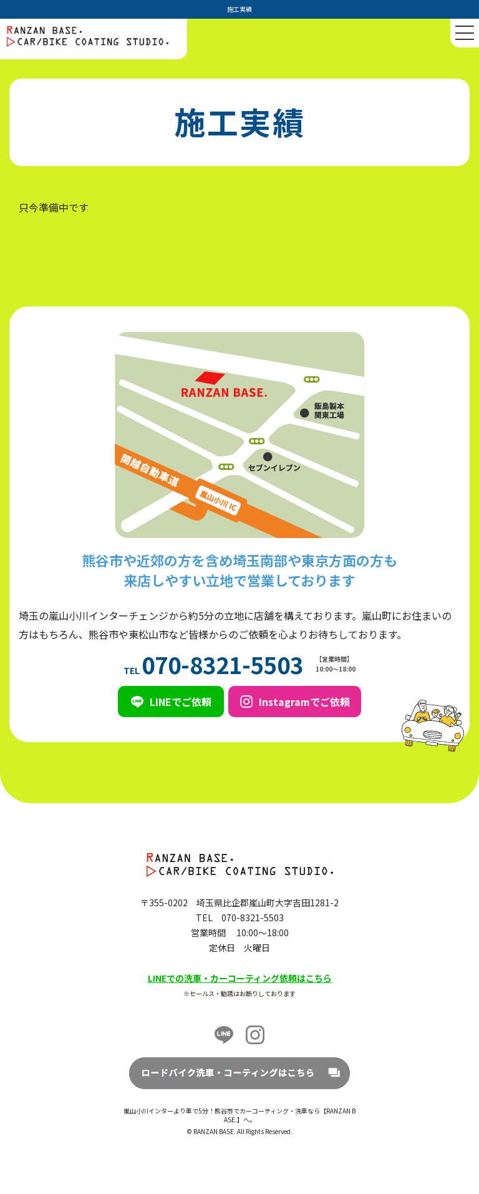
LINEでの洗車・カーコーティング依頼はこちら (240, 978)
